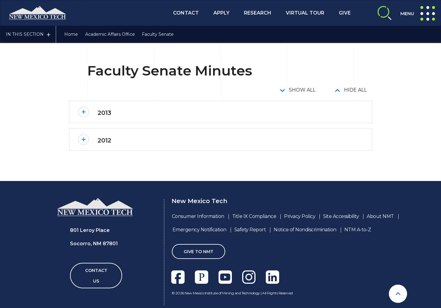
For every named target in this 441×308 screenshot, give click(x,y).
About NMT (380, 216)
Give (345, 13)
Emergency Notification (199, 230)
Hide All (355, 90)
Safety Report (250, 230)
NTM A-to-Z (357, 230)
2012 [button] (104, 140)
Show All (302, 90)
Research (257, 13)
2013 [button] (104, 112)
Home (71, 34)
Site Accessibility (341, 216)
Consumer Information (198, 216)
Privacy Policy (299, 216)
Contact (186, 13)
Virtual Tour (305, 13)
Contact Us (96, 276)
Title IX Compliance (254, 216)
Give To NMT (198, 251)
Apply (221, 13)
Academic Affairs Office (110, 34)
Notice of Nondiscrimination (305, 230)
